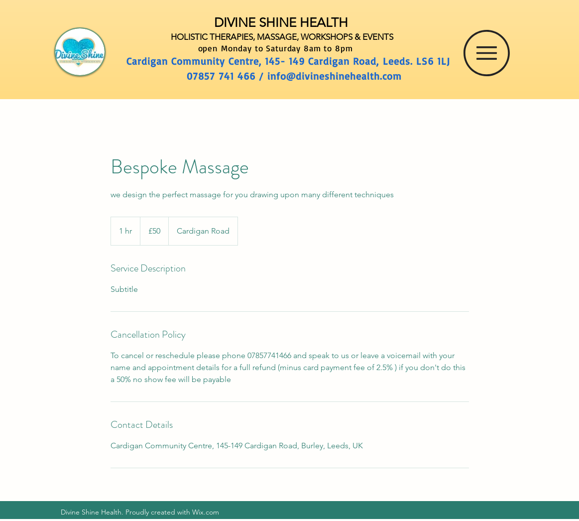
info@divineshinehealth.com (334, 76)
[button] (486, 53)
